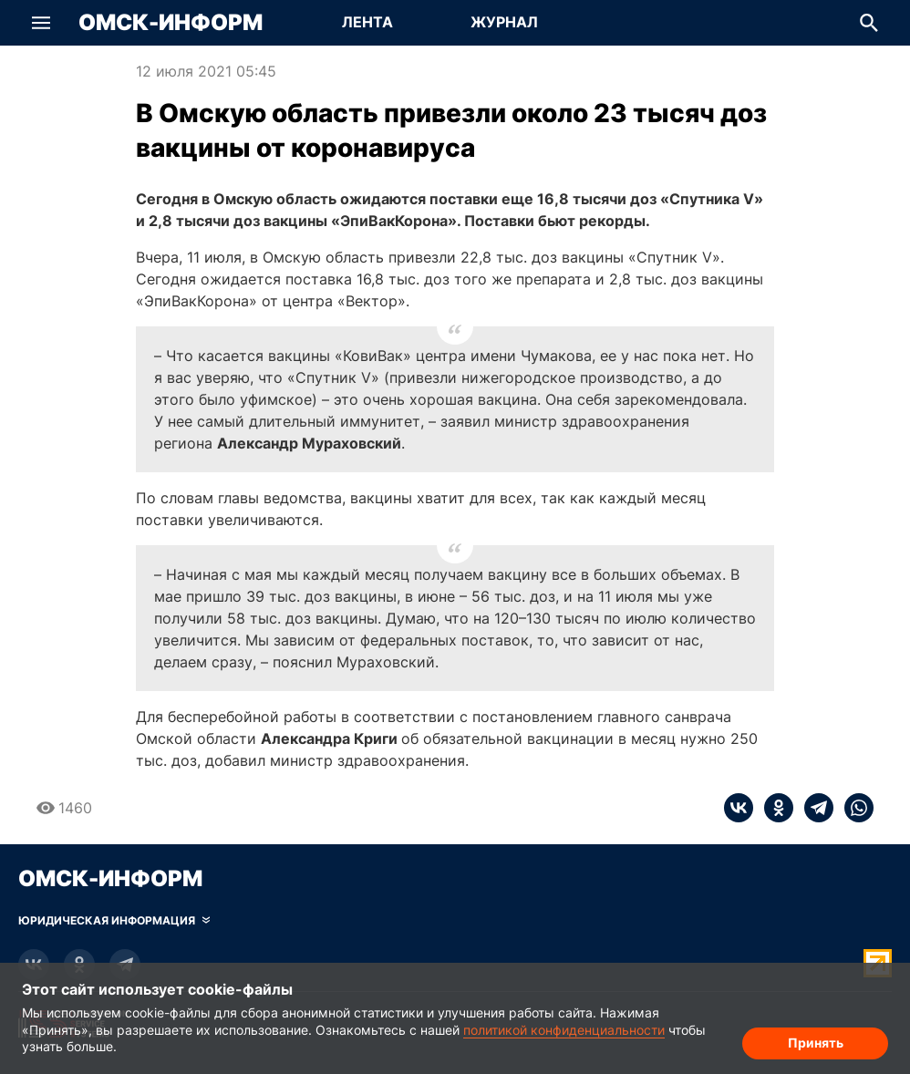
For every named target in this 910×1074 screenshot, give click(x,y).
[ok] (773, 807)
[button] (41, 23)
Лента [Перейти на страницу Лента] (367, 22)
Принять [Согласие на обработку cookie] (815, 1042)
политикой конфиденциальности (564, 1030)
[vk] (738, 807)
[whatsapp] (853, 807)
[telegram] (813, 807)
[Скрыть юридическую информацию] (114, 921)
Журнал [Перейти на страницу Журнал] (504, 22)
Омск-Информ (170, 23)
